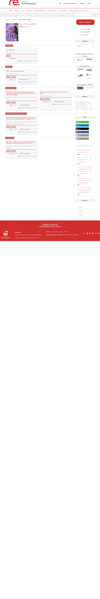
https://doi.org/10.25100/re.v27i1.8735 (29, 132)
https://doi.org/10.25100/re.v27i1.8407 (29, 156)
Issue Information (10, 50)
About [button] (16, 10)
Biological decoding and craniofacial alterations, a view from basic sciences (85, 159)
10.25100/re (85, 35)
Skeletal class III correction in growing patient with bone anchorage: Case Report (85, 180)
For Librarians (81, 214)
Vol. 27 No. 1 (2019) (28, 24)
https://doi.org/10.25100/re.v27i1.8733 (62, 104)
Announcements (74, 10)
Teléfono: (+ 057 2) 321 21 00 (53, 232)
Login (88, 3)
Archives (14, 19)
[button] (82, 122)
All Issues (29, 10)
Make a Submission (85, 22)
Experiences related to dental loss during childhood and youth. (54, 92)
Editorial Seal (84, 10)
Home (22, 10)
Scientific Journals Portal (70, 3)
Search (95, 14)
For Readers (80, 207)
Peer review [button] (63, 10)
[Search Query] (83, 14)
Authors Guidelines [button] (39, 10)
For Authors (80, 210)
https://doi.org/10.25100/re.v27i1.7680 (29, 107)
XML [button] (9, 77)
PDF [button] (9, 56)
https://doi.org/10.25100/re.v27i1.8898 (29, 60)
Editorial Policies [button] (53, 10)
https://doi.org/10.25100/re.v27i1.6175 (29, 82)
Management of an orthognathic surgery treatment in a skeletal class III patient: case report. (85, 190)
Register (82, 3)
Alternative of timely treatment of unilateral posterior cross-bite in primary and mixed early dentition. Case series (21, 142)
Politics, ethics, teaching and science (15, 71)
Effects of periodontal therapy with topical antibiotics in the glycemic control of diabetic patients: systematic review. (21, 118)
